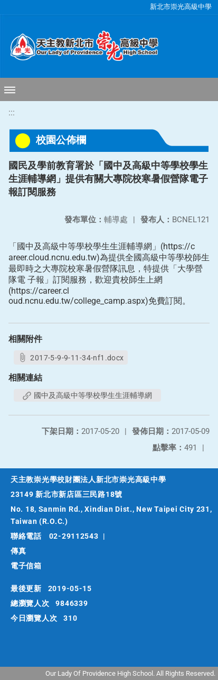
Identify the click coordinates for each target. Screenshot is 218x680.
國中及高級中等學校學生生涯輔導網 (87, 395)
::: (11, 112)
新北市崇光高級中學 (181, 7)
